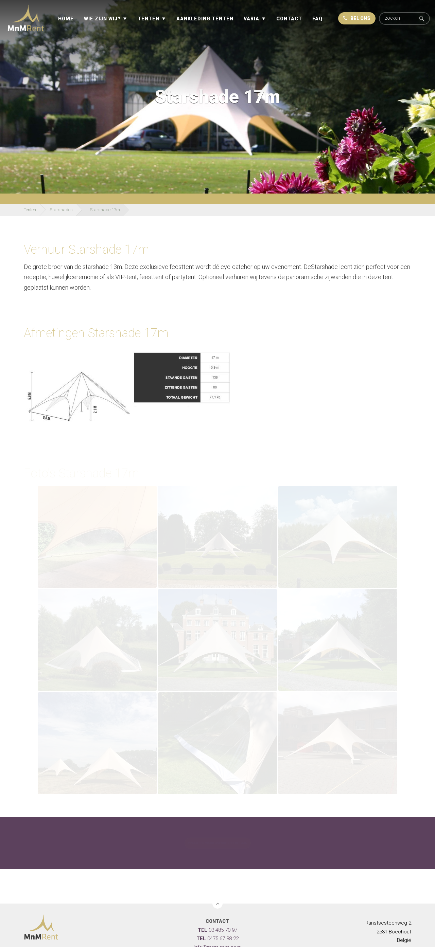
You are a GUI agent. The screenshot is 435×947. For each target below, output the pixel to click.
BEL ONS (356, 18)
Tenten (148, 18)
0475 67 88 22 (217, 938)
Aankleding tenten (204, 18)
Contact (289, 18)
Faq (317, 18)
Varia (251, 18)
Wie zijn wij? (102, 18)
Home (66, 18)
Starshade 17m (105, 209)
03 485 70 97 (217, 930)
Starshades (61, 209)
